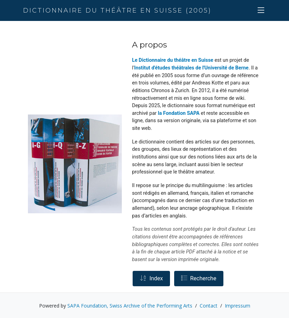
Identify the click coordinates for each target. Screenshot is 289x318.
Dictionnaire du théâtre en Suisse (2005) (117, 10)
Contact (208, 305)
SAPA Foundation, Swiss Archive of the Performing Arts (129, 305)
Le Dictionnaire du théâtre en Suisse (172, 60)
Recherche (198, 278)
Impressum (237, 305)
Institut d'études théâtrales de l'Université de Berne (191, 68)
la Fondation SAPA (179, 113)
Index (151, 278)
